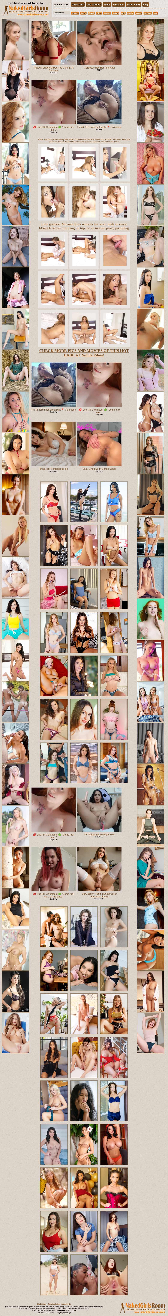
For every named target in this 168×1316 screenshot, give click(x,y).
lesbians (116, 13)
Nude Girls (41, 1304)
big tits (83, 13)
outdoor (139, 13)
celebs (99, 13)
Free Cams (118, 4)
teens (156, 13)
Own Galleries (93, 4)
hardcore (107, 13)
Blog (145, 4)
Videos (107, 4)
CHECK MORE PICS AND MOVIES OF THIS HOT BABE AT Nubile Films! (84, 352)
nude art (130, 13)
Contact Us (66, 1304)
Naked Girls (78, 4)
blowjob (91, 13)
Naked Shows (133, 4)
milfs (123, 13)
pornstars (147, 13)
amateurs (75, 13)
